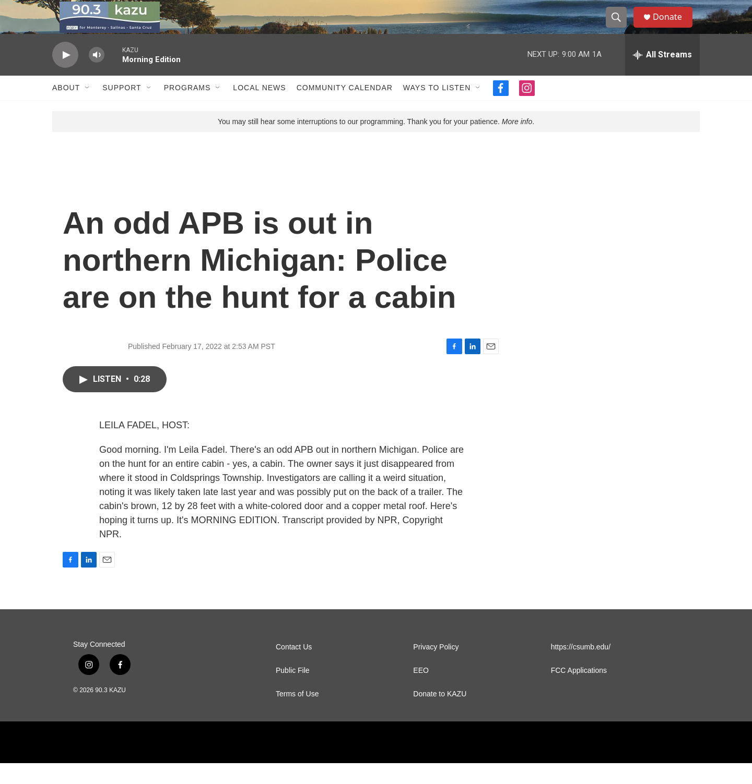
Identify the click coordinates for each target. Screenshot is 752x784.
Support (121, 108)
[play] (65, 76)
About (66, 108)
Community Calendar (345, 108)
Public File (293, 691)
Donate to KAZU (439, 715)
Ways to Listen (437, 108)
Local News (259, 108)
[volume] (96, 76)
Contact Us (294, 668)
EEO (421, 691)
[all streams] (662, 76)
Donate (673, 27)
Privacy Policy (436, 668)
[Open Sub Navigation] (88, 108)
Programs (187, 108)
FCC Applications (579, 691)
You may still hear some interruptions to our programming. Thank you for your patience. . (376, 142)
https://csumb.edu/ (580, 668)
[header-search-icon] (620, 27)
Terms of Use (297, 715)
